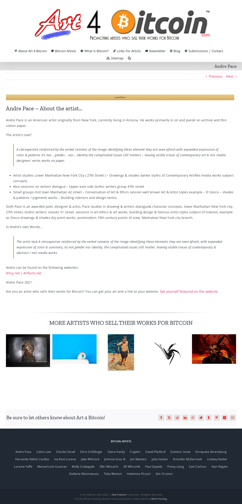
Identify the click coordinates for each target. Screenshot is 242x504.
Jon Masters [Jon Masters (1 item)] (138, 459)
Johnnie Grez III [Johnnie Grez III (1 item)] (114, 459)
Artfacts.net (32, 273)
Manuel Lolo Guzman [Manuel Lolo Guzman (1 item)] (52, 467)
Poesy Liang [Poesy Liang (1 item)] (175, 467)
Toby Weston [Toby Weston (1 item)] (113, 474)
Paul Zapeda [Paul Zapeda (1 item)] (153, 467)
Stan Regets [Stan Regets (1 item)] (219, 467)
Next (229, 76)
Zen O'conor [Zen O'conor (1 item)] (164, 474)
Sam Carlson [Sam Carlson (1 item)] (197, 467)
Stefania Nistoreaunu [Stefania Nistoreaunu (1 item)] (84, 474)
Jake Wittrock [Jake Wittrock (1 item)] (90, 459)
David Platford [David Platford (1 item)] (155, 452)
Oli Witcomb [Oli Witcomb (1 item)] (131, 467)
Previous (215, 76)
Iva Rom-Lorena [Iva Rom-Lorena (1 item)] (65, 459)
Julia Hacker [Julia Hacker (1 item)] (160, 459)
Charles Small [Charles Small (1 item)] (65, 452)
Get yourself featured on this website (189, 291)
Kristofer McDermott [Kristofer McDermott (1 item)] (187, 459)
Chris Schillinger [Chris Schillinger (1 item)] (91, 452)
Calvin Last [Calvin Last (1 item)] (43, 452)
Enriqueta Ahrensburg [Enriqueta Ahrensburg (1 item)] (211, 452)
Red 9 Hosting (159, 498)
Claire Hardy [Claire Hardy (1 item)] (116, 452)
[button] (129, 58)
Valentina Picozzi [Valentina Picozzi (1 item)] (139, 474)
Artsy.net (13, 273)
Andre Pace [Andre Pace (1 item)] (23, 452)
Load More (120, 97)
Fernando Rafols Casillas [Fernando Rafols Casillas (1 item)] (32, 459)
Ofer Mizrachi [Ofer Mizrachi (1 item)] (108, 467)
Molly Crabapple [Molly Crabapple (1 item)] (83, 467)
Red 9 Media (119, 494)
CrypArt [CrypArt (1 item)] (135, 452)
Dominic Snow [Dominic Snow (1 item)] (180, 452)
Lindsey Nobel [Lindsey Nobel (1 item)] (217, 459)
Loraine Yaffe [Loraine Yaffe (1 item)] (23, 467)
